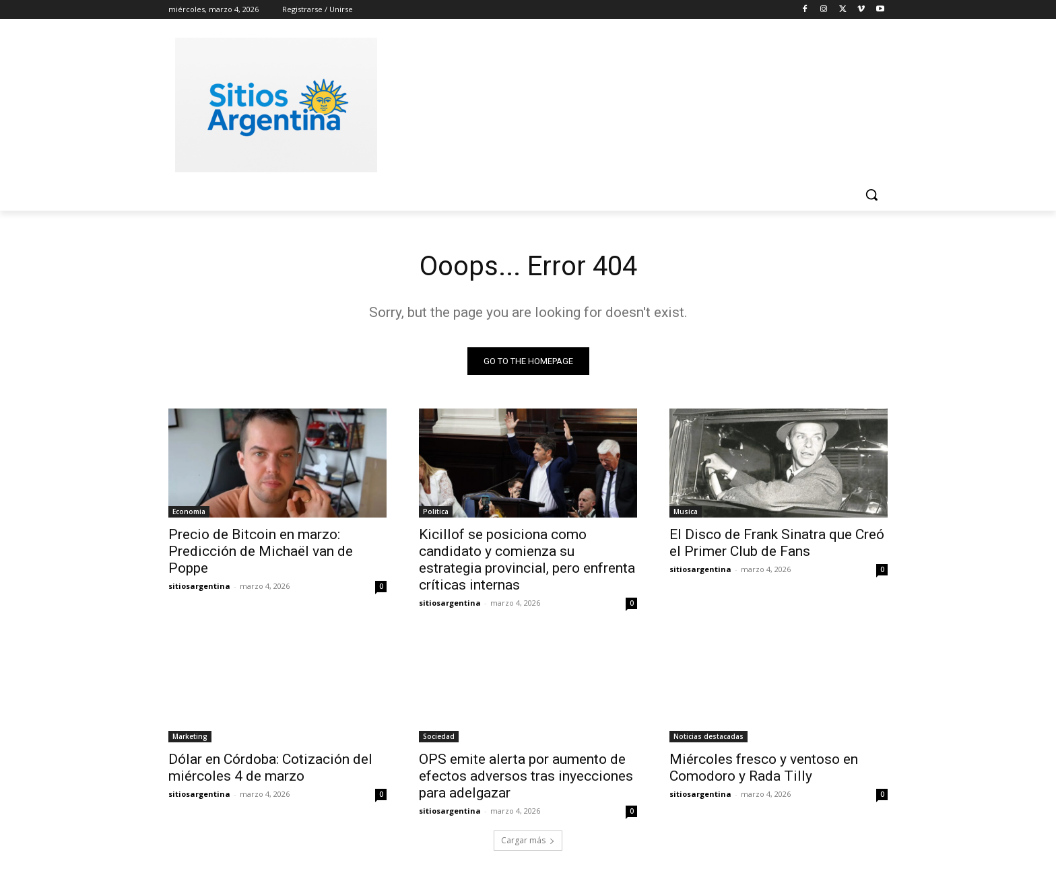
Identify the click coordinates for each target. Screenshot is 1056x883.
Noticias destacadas (708, 736)
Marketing (189, 736)
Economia (188, 511)
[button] (871, 194)
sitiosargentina (199, 586)
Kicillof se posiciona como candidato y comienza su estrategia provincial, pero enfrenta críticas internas (527, 559)
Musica (685, 511)
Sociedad (439, 736)
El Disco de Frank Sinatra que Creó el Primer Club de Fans (776, 542)
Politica (436, 511)
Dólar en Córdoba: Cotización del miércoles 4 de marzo (270, 767)
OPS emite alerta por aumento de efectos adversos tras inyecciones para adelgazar (526, 776)
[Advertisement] (629, 103)
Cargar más (528, 840)
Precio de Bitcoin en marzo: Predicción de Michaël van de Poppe (260, 551)
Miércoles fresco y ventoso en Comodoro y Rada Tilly (763, 767)
